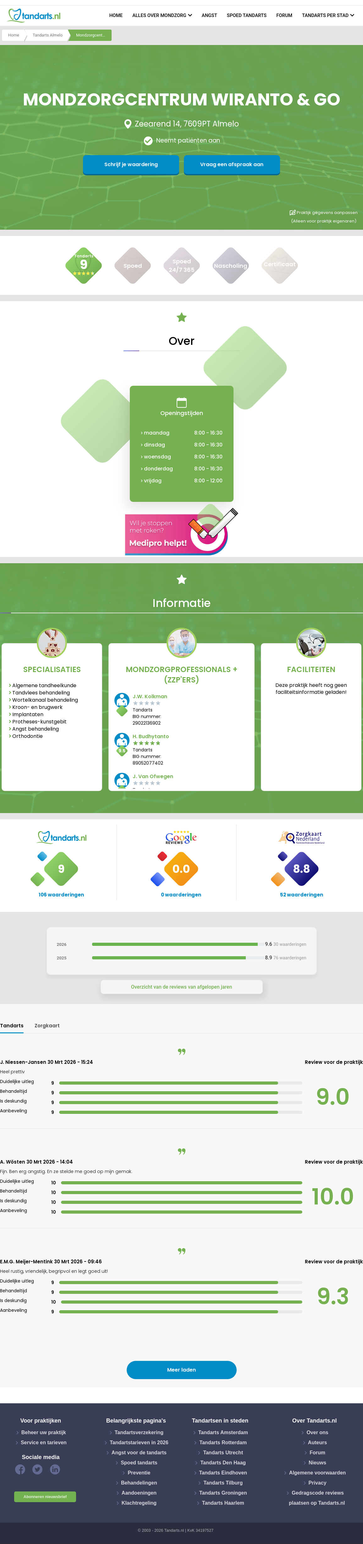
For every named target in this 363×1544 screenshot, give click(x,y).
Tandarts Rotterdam (223, 1442)
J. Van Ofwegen (153, 776)
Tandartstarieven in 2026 (139, 1442)
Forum (284, 15)
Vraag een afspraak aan (212, 164)
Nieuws (317, 1462)
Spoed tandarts (247, 15)
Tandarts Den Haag (223, 1462)
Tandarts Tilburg (223, 1482)
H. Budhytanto (151, 736)
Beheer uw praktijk (43, 1432)
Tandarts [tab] (12, 1025)
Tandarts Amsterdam (223, 1432)
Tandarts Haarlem (223, 1503)
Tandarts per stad (325, 15)
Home (116, 15)
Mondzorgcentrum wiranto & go (94, 35)
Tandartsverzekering (139, 1432)
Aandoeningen (139, 1493)
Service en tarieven (44, 1442)
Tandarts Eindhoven (223, 1472)
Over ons (317, 1432)
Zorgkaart (47, 1025)
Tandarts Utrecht (223, 1452)
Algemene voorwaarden (317, 1472)
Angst (209, 15)
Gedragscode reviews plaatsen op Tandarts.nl (317, 1498)
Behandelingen (139, 1482)
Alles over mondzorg (159, 15)
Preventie (139, 1472)
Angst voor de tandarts (139, 1452)
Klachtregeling (139, 1503)
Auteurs (317, 1442)
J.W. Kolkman (150, 696)
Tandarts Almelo (48, 35)
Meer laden (181, 1369)
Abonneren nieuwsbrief (45, 1497)
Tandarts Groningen (223, 1493)
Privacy (318, 1482)
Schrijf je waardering (151, 164)
